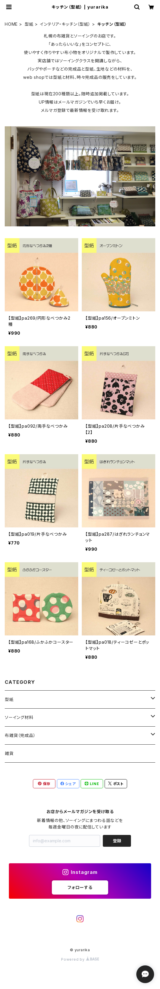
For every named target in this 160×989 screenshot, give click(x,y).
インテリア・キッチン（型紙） (65, 24)
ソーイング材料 (19, 717)
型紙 (29, 24)
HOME (11, 24)
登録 (117, 840)
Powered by (80, 959)
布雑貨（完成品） (20, 735)
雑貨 (9, 753)
